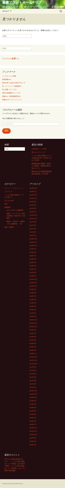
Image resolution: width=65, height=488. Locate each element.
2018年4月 (32, 343)
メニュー (5, 11)
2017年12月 (33, 357)
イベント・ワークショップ (13, 188)
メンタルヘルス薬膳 (9, 76)
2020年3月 (32, 269)
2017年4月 (32, 377)
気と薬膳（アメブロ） (10, 89)
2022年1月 (32, 212)
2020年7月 (32, 256)
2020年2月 (32, 273)
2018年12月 (33, 320)
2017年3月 (32, 381)
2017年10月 (33, 364)
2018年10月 (33, 327)
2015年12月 (33, 428)
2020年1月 (32, 276)
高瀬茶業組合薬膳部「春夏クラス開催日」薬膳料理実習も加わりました (41, 166)
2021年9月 (32, 222)
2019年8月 (32, 293)
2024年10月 (33, 188)
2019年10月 (33, 286)
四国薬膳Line (6, 79)
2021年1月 (32, 235)
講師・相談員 (9, 227)
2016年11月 (33, 394)
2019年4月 (32, 306)
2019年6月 (32, 300)
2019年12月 (33, 279)
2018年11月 (33, 323)
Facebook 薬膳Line (10, 58)
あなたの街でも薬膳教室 (15, 210)
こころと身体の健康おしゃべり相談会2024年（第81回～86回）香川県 (41, 158)
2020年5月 (32, 262)
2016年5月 (32, 411)
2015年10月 (33, 435)
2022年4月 (32, 208)
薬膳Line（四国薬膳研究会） (12, 96)
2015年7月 (32, 441)
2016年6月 (32, 408)
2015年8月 (32, 438)
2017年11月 (33, 360)
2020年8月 (32, 252)
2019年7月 (32, 296)
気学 (5, 204)
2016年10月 (33, 397)
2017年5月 (32, 374)
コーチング (8, 191)
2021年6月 (32, 229)
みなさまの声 (9, 201)
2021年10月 (33, 219)
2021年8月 (32, 225)
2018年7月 (32, 333)
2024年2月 (32, 191)
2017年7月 (32, 367)
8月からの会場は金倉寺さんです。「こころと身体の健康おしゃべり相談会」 (14, 461)
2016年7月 (32, 404)
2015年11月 (33, 431)
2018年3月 (32, 347)
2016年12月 (33, 391)
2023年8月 (32, 202)
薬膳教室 (7, 207)
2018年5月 (32, 340)
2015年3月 (32, 445)
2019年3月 (32, 310)
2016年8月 (32, 401)
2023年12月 (33, 195)
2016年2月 (32, 421)
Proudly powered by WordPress (12, 484)
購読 (6, 131)
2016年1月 (32, 424)
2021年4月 (32, 232)
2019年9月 (32, 289)
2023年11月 (33, 198)
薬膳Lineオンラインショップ (12, 100)
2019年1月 (32, 316)
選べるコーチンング (38, 152)
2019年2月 (32, 313)
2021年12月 (33, 215)
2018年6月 (32, 337)
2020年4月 (32, 266)
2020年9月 (32, 249)
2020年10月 (33, 246)
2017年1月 (32, 387)
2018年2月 (32, 350)
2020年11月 (33, 242)
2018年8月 (32, 330)
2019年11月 (33, 283)
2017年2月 (32, 384)
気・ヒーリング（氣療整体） (12, 86)
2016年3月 (32, 418)
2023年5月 (32, 205)
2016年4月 (32, 414)
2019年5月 (32, 303)
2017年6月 (32, 370)
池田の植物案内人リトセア (11, 93)
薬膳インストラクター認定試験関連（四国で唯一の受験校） (16, 216)
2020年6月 (32, 259)
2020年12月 (33, 239)
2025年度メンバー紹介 (39, 149)
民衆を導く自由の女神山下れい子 (13, 83)
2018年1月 (32, 354)
